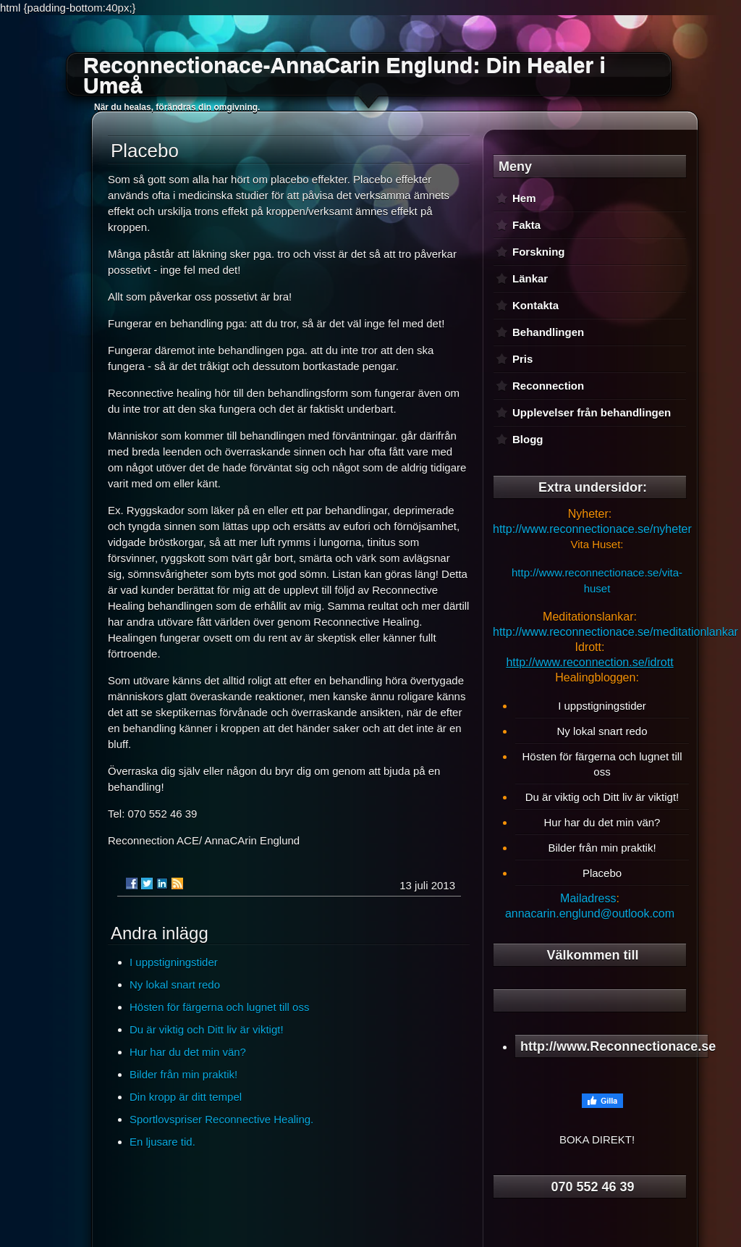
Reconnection (548, 385)
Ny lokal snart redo (175, 984)
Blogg (527, 439)
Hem (524, 198)
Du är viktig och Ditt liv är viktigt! (207, 1029)
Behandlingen (548, 332)
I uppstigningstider (174, 962)
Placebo (602, 873)
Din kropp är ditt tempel (186, 1097)
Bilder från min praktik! (183, 1074)
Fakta (526, 225)
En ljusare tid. (162, 1141)
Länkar (530, 278)
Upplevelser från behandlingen (591, 412)
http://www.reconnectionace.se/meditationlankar (615, 632)
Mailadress (588, 898)
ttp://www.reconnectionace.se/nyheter (595, 529)
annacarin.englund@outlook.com (589, 913)
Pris (522, 359)
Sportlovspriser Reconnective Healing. (221, 1119)
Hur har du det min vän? (188, 1052)
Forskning (538, 251)
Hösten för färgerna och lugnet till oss (219, 1007)
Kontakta (535, 305)
